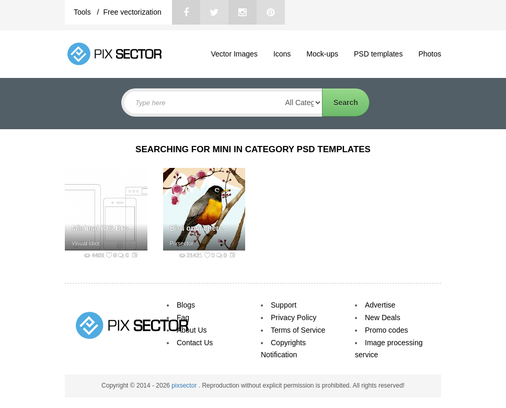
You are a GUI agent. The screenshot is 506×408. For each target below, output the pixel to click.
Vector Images (234, 54)
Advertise (380, 305)
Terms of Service (298, 330)
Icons (282, 54)
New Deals (382, 317)
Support (283, 305)
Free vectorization (132, 12)
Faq (183, 317)
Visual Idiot (86, 243)
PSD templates (378, 54)
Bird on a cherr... (198, 228)
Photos (429, 54)
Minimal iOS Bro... (103, 228)
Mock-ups (322, 54)
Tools (83, 12)
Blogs (186, 305)
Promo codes (386, 330)
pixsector (184, 385)
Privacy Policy (293, 317)
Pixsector (181, 243)
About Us (192, 330)
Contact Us (195, 342)
